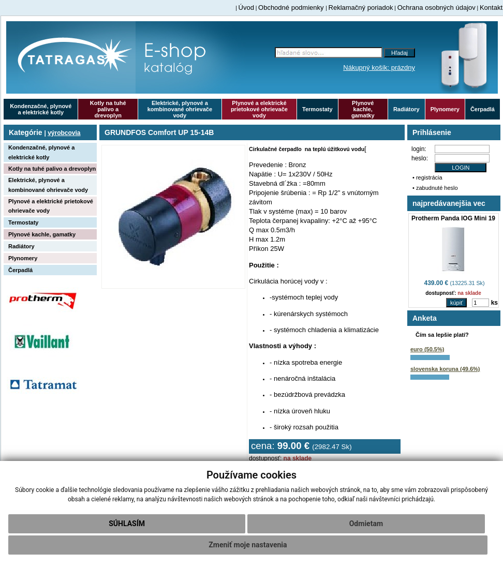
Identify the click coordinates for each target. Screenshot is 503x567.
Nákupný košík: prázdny (379, 67)
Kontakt (491, 7)
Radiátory (406, 109)
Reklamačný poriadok (361, 7)
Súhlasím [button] (127, 523)
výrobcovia (64, 133)
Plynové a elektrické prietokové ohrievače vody (259, 109)
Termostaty (317, 109)
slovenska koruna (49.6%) (445, 369)
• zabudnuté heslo (435, 188)
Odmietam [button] (366, 523)
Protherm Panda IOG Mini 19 (453, 218)
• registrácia (427, 177)
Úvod (246, 7)
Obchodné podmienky (292, 7)
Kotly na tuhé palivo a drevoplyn (108, 109)
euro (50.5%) (427, 349)
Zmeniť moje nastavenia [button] (248, 545)
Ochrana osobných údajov (436, 7)
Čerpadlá (482, 109)
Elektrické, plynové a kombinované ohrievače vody (179, 109)
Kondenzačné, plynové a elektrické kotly (40, 109)
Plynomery (445, 109)
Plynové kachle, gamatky (363, 109)
